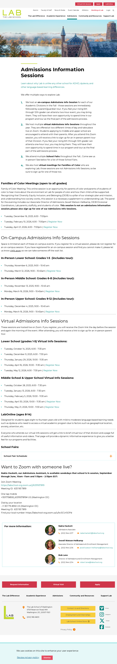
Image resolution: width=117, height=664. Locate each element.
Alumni (35, 10)
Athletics (85, 10)
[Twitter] (106, 621)
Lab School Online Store (77, 621)
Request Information (19, 584)
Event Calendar (73, 10)
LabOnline (109, 4)
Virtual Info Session (84, 4)
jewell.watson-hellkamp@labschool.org (96, 548)
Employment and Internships (78, 615)
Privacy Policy (66, 630)
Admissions (72, 16)
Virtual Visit (58, 584)
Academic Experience (56, 16)
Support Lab (108, 16)
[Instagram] (106, 614)
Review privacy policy (28, 657)
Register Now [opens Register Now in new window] (55, 221)
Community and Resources (90, 16)
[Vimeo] (106, 608)
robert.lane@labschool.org (91, 562)
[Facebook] (106, 627)
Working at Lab (97, 10)
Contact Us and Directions (78, 608)
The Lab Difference (36, 16)
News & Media (60, 10)
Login (108, 10)
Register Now (53, 365)
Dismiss (47, 658)
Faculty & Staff (46, 10)
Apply (98, 4)
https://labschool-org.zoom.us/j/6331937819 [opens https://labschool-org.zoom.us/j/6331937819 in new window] (22, 485)
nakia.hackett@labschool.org (92, 533)
